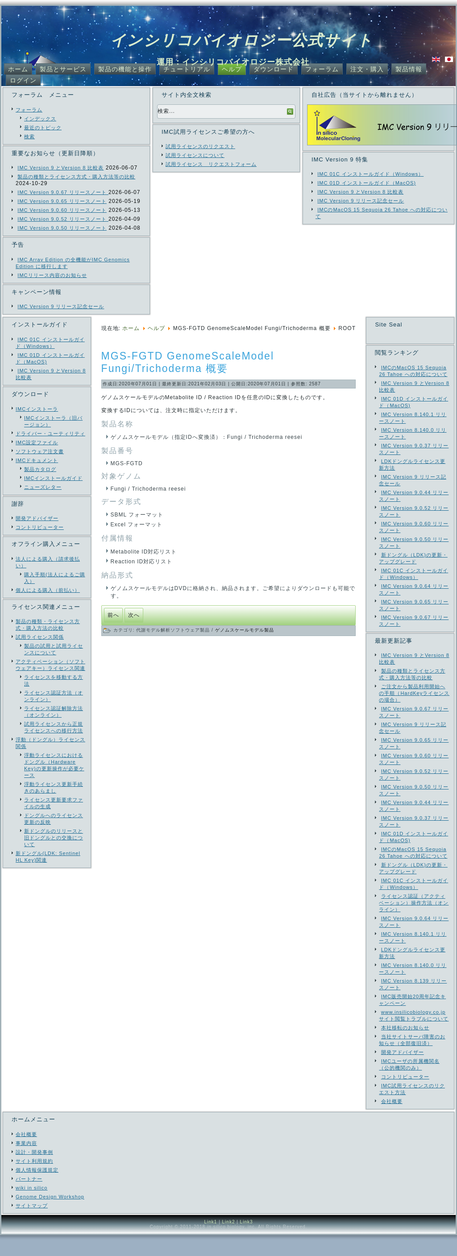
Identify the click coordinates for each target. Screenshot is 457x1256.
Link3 (246, 1242)
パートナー (29, 1199)
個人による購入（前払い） (48, 590)
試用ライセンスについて (195, 155)
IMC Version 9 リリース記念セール (60, 306)
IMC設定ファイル (37, 442)
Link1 (210, 1242)
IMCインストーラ (37, 409)
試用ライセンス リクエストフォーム (211, 164)
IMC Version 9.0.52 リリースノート (62, 219)
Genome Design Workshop (50, 1217)
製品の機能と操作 (125, 69)
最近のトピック (43, 127)
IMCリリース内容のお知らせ (52, 275)
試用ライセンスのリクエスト (200, 146)
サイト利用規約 (34, 1182)
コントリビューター (40, 527)
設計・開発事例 (34, 1173)
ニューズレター (43, 487)
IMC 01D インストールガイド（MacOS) (366, 183)
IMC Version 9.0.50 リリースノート (62, 228)
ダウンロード (273, 69)
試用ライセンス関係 (40, 637)
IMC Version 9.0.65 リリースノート (62, 201)
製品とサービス (63, 69)
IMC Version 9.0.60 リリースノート (62, 210)
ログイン (23, 80)
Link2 (228, 1242)
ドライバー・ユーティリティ (50, 433)
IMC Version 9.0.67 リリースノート (62, 192)
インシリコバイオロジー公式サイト (241, 40)
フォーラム (322, 69)
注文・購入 (367, 69)
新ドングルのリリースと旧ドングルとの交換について (53, 837)
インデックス (40, 118)
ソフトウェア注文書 (40, 451)
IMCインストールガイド (53, 478)
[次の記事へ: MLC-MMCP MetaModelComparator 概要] (134, 615)
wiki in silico (31, 1208)
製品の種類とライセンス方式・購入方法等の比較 (76, 176)
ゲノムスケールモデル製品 (244, 630)
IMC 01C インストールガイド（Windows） (370, 174)
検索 (29, 136)
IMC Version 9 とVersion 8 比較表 (60, 167)
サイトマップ (32, 1226)
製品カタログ (40, 469)
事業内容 (26, 1164)
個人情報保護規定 (37, 1191)
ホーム (18, 69)
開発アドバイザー (37, 518)
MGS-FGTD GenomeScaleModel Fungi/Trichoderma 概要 (187, 362)
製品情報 (408, 69)
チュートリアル (186, 69)
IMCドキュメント (37, 460)
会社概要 (26, 1155)
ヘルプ (232, 69)
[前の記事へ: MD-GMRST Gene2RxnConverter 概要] (113, 615)
